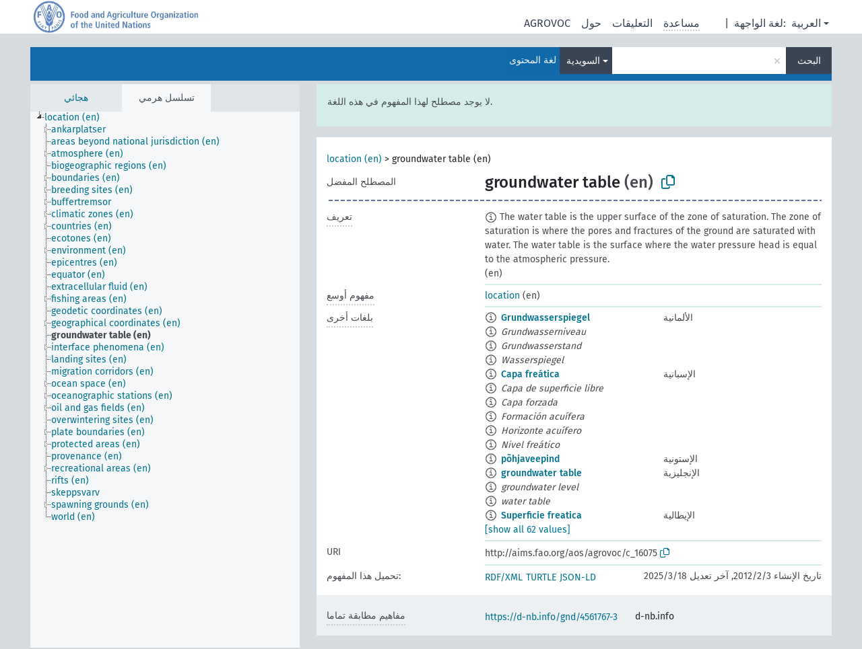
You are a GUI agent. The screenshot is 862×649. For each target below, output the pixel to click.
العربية (806, 23)
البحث (809, 61)
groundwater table (541, 473)
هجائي (76, 98)
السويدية (583, 61)
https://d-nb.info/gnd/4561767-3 (551, 617)
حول (591, 23)
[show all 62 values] (527, 529)
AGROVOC (547, 23)
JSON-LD (578, 577)
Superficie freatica (541, 515)
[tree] (165, 380)
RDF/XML (504, 577)
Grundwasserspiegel (545, 317)
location (502, 295)
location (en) (354, 159)
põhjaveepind (530, 459)
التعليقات (632, 23)
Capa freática (530, 374)
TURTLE (541, 577)
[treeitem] (78, 118)
